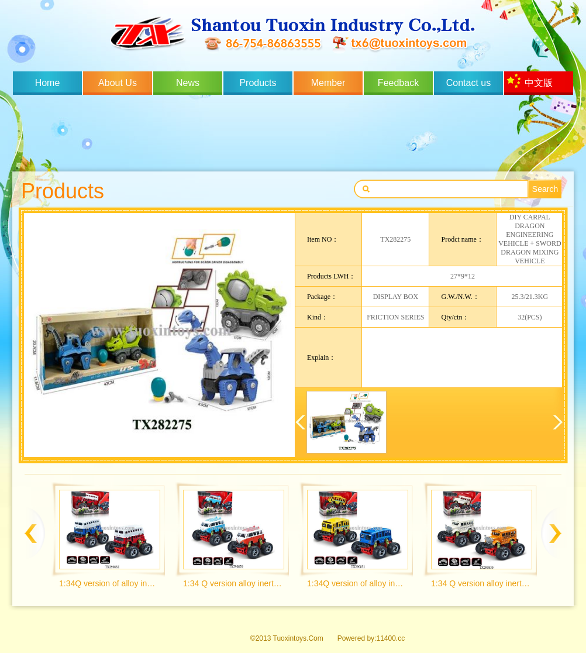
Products (257, 83)
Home (47, 83)
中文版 (539, 83)
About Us (117, 83)
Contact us (468, 83)
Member (328, 83)
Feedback (398, 83)
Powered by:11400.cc (371, 638)
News (187, 83)
